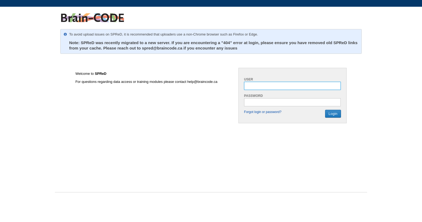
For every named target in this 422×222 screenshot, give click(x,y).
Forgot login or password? (263, 112)
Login (333, 114)
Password (253, 96)
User (248, 79)
